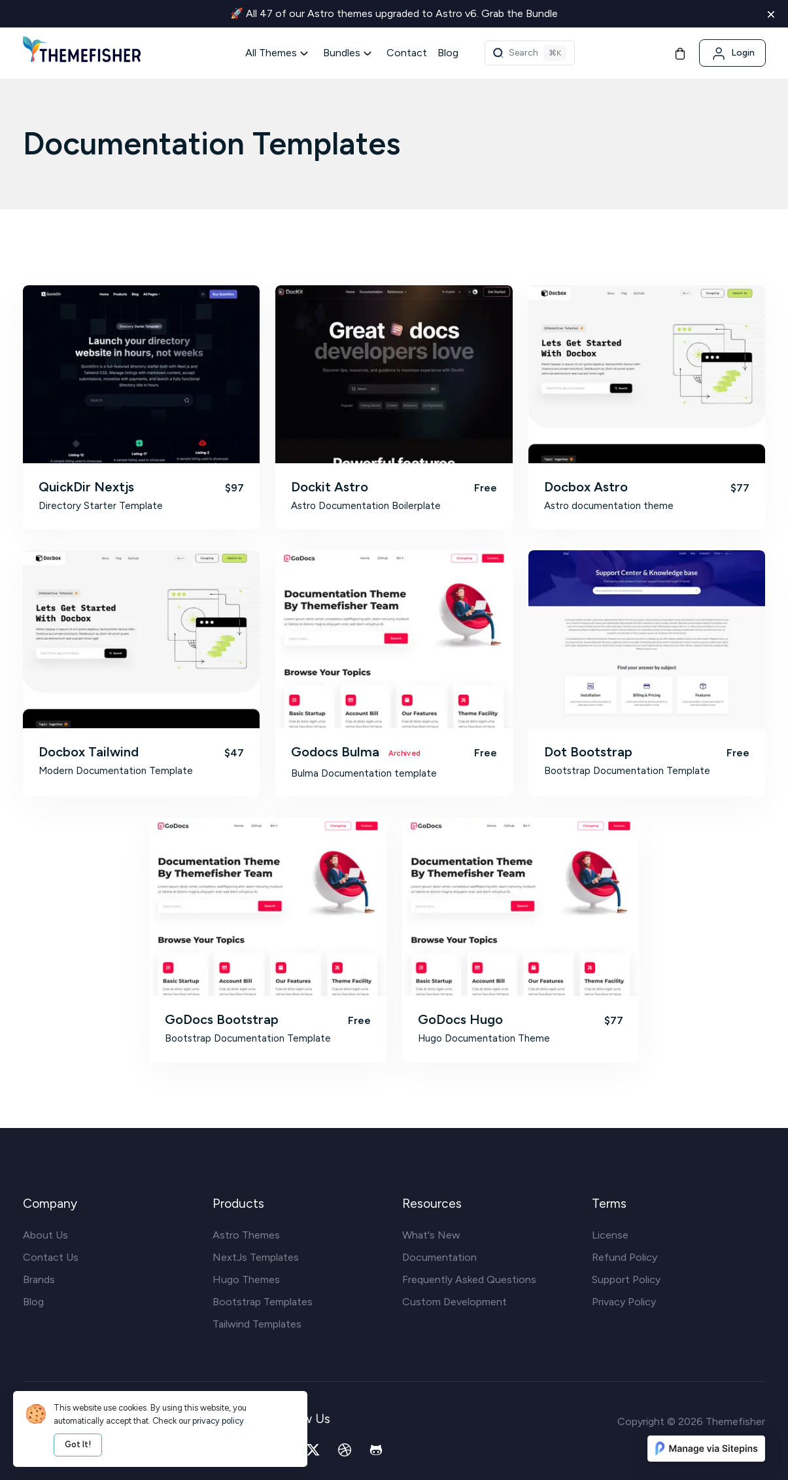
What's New (431, 1235)
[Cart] (680, 52)
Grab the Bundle (519, 13)
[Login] (732, 53)
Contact (406, 52)
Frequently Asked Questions (469, 1279)
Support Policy (626, 1279)
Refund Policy (624, 1257)
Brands (39, 1279)
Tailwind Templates (257, 1324)
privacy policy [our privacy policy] (218, 1421)
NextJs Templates (256, 1257)
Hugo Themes (246, 1279)
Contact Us (50, 1257)
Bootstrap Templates (263, 1301)
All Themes (271, 52)
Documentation (439, 1257)
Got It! (78, 1444)
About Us (45, 1235)
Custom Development (454, 1301)
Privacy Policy (624, 1301)
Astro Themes (246, 1235)
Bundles (341, 52)
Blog (447, 52)
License (610, 1235)
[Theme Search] (530, 53)
